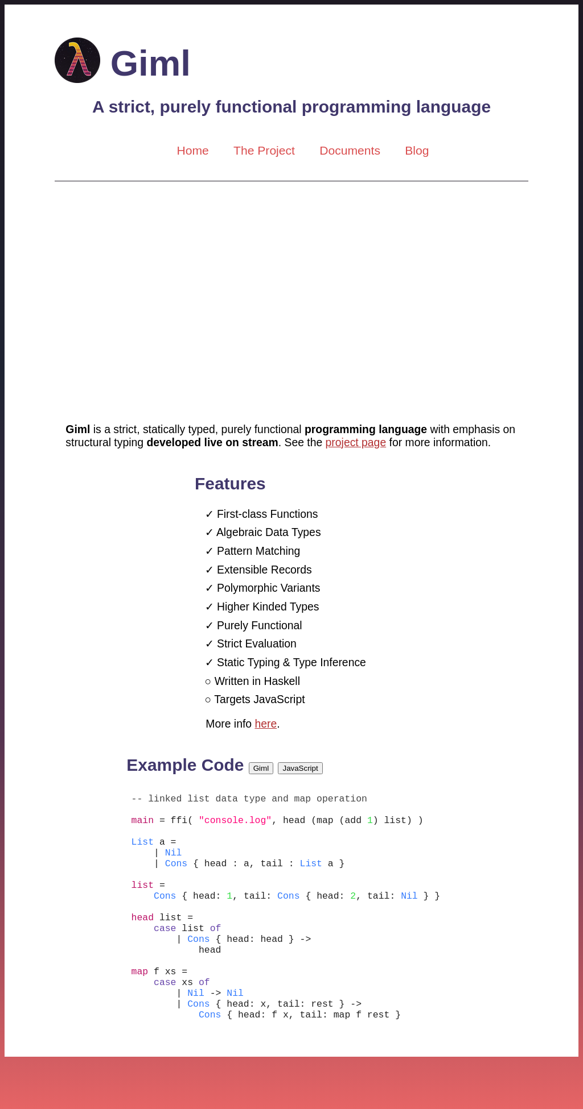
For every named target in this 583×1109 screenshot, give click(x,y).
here (265, 723)
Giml (123, 63)
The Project (264, 150)
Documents (349, 150)
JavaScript (300, 768)
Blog (417, 150)
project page (356, 442)
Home (192, 150)
